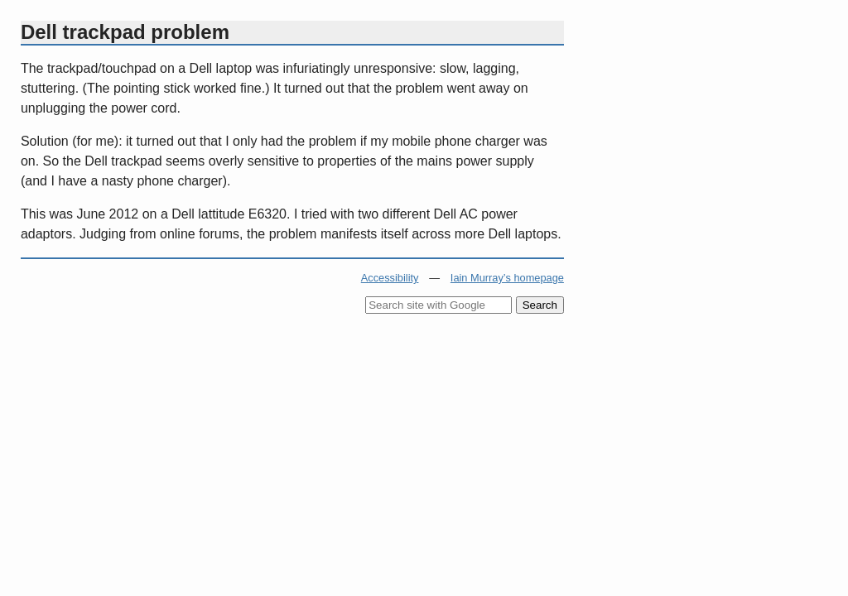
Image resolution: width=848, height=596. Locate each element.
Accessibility (390, 278)
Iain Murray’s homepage (507, 278)
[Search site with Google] (438, 305)
